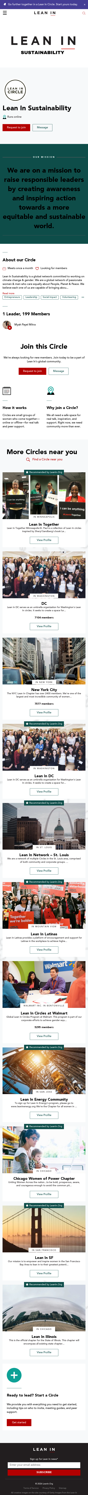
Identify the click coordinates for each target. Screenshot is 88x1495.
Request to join (16, 127)
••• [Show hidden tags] (83, 297)
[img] (44, 495)
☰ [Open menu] (5, 13)
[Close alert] (83, 4)
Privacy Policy (49, 1488)
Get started (19, 1422)
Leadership (31, 297)
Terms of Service (31, 1488)
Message (42, 127)
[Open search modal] (84, 13)
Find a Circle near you (44, 459)
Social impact (50, 297)
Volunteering (69, 297)
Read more (8, 293)
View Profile (44, 540)
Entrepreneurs (12, 297)
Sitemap (62, 1488)
